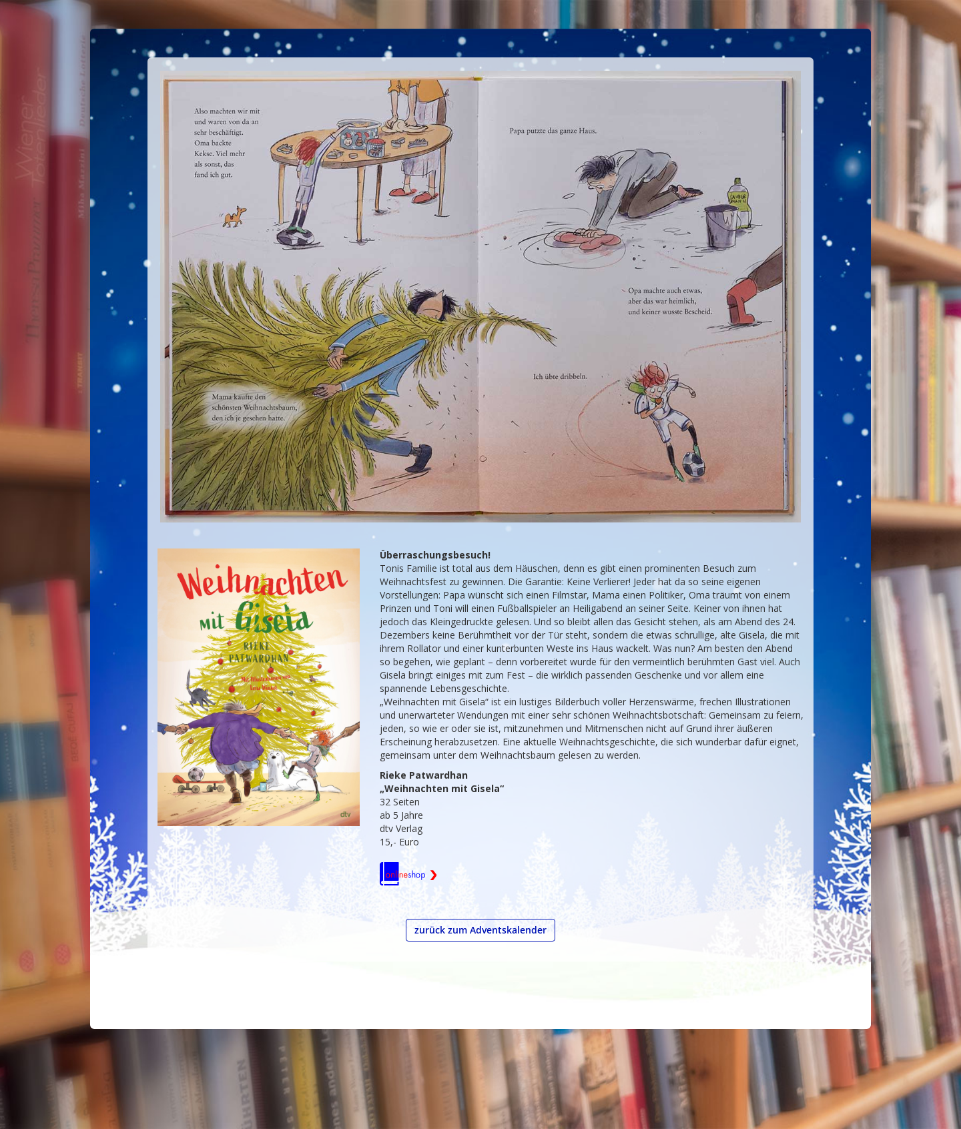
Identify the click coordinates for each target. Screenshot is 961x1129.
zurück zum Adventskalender (480, 929)
